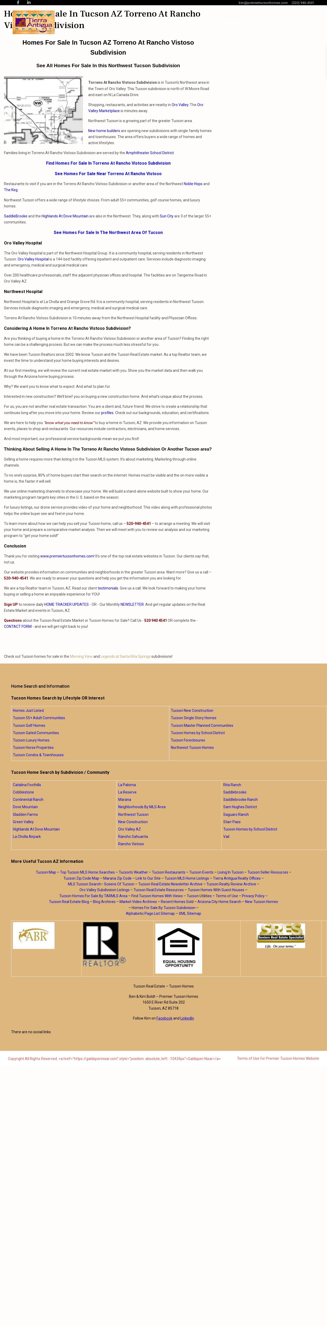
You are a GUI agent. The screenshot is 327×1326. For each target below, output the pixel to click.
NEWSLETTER (132, 604)
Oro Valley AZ (129, 829)
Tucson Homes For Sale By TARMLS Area (93, 896)
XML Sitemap (190, 913)
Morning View (81, 656)
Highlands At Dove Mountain (65, 216)
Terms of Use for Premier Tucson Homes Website (278, 1058)
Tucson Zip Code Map (81, 878)
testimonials (108, 588)
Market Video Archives (138, 902)
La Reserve (127, 792)
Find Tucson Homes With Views (157, 896)
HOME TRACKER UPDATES (66, 604)
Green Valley (23, 822)
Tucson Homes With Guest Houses (216, 890)
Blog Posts (228, 22)
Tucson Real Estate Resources (158, 890)
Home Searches (190, 22)
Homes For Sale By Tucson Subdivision (163, 908)
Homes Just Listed (28, 710)
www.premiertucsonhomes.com (67, 556)
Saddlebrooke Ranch (240, 799)
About (156, 22)
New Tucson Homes (261, 902)
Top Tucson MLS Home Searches (87, 872)
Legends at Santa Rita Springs (126, 656)
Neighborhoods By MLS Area (142, 807)
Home (136, 22)
